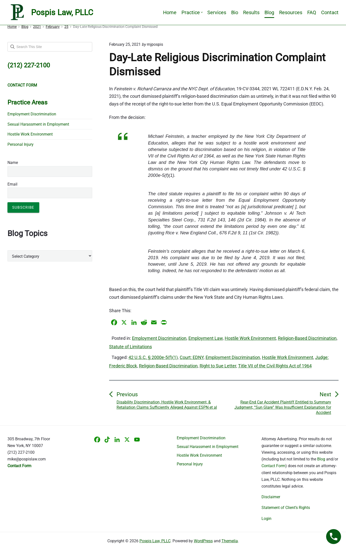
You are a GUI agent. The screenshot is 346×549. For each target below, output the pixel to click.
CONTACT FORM (22, 85)
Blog (269, 12)
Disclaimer (270, 497)
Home (169, 12)
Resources (290, 12)
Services (216, 12)
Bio (234, 12)
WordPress (203, 541)
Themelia (229, 541)
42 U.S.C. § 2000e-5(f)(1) (153, 357)
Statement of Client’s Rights (285, 507)
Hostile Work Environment (250, 338)
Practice (191, 12)
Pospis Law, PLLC (155, 541)
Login (266, 518)
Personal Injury (20, 144)
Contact (330, 12)
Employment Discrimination (159, 338)
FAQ (311, 12)
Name (12, 162)
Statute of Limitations (130, 346)
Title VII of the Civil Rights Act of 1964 (275, 365)
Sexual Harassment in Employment (38, 124)
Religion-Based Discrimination (307, 338)
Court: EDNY (192, 357)
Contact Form (273, 465)
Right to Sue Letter (218, 365)
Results (251, 12)
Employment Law (205, 338)
